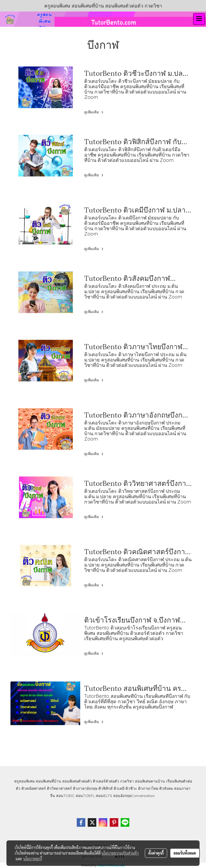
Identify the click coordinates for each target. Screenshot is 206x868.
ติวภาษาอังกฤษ (85, 788)
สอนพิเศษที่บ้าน (48, 781)
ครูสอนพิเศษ (24, 781)
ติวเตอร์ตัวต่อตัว (106, 781)
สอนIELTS (104, 795)
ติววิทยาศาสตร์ (59, 788)
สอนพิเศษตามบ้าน (150, 781)
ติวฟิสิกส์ (105, 788)
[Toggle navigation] (199, 19)
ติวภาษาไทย (148, 788)
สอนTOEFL (85, 795)
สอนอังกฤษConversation (134, 795)
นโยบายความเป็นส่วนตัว (120, 853)
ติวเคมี (119, 788)
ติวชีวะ (131, 788)
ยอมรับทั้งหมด (185, 853)
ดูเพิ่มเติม (94, 112)
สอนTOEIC (65, 795)
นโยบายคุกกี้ (32, 858)
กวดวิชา (127, 781)
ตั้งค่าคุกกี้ (156, 853)
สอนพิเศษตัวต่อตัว (77, 781)
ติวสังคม (166, 788)
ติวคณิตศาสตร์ (33, 788)
